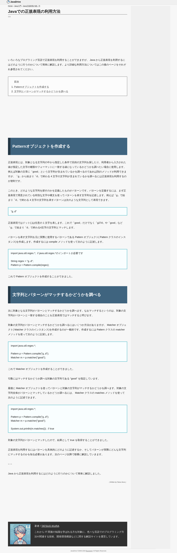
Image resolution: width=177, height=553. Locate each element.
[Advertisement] (67, 35)
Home (10, 6)
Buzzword (89, 551)
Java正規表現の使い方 (31, 6)
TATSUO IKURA (50, 526)
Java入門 (17, 6)
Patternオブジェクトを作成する (31, 87)
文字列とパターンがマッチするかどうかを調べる (41, 91)
